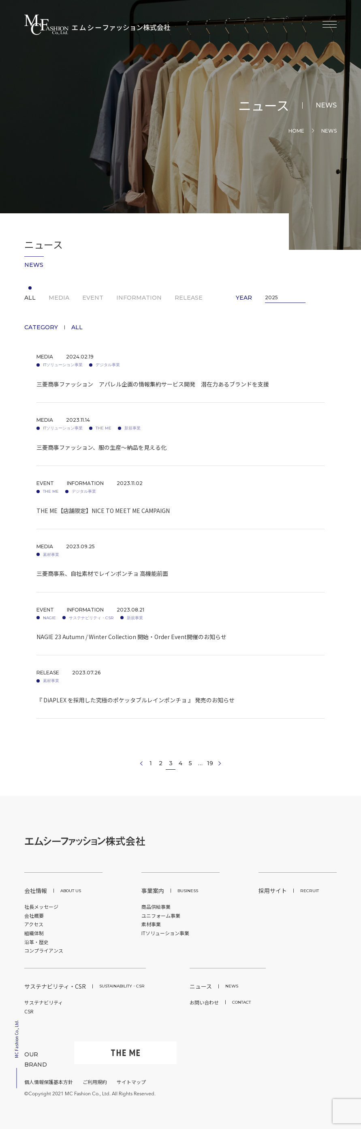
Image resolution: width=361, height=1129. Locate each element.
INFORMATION (139, 297)
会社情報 (52, 890)
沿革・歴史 (36, 941)
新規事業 (132, 428)
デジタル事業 (108, 364)
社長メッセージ (41, 906)
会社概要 (34, 915)
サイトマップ (131, 1081)
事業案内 (169, 890)
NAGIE (49, 617)
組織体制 (34, 932)
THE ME (103, 428)
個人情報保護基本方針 (48, 1081)
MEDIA (59, 297)
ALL (30, 297)
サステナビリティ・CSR (91, 617)
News (329, 131)
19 (210, 763)
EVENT (92, 297)
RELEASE (189, 297)
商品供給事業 (156, 906)
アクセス (33, 924)
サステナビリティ (43, 1002)
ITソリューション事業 (63, 364)
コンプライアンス (43, 950)
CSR (29, 1011)
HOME (296, 131)
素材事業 (51, 554)
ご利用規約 (95, 1081)
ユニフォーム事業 (160, 915)
